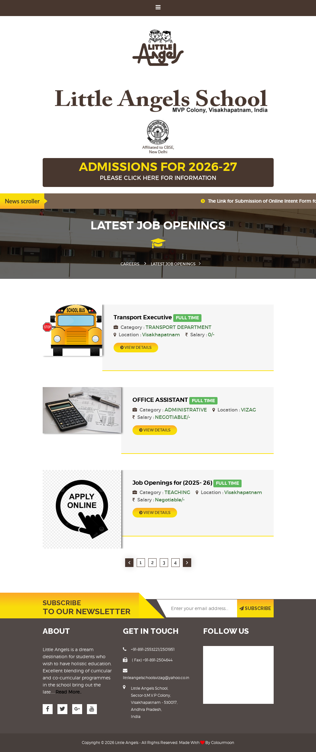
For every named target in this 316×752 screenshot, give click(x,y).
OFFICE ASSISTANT (160, 399)
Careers (130, 263)
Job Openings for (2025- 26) (172, 482)
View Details (135, 347)
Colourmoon (222, 742)
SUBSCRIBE (255, 608)
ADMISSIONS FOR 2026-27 (158, 171)
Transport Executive (143, 317)
